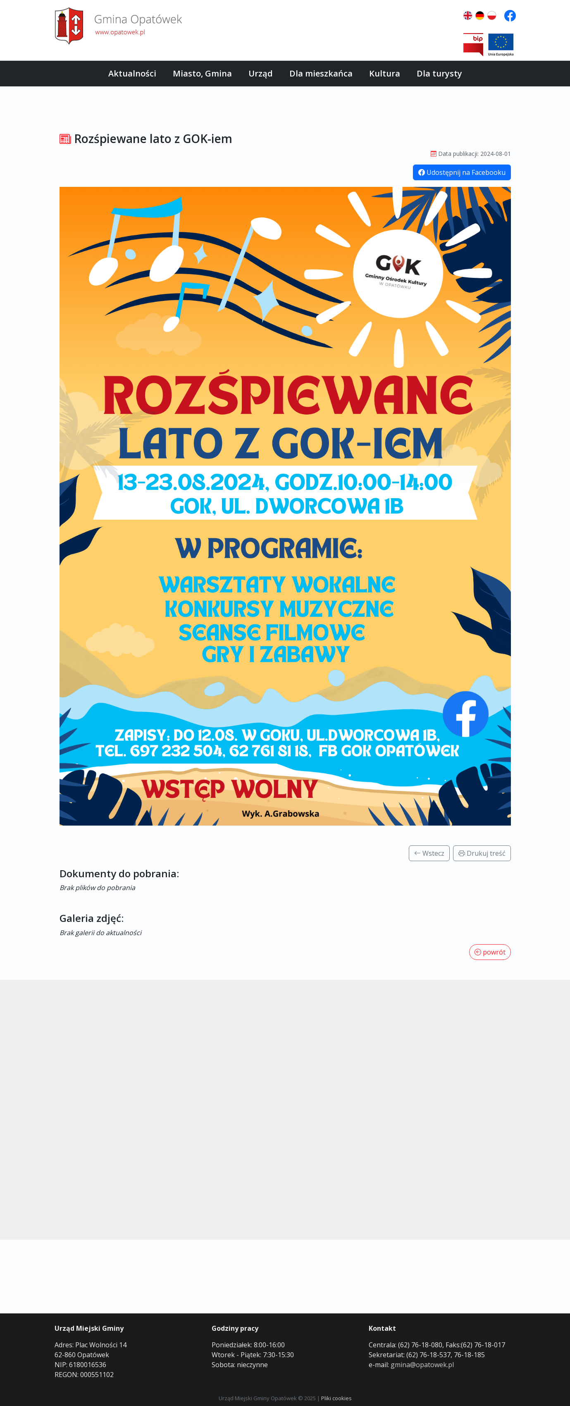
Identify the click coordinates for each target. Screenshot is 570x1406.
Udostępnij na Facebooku (462, 172)
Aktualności (132, 73)
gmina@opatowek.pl (422, 1364)
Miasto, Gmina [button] (202, 73)
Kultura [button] (384, 73)
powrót (490, 952)
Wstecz (429, 853)
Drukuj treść (482, 853)
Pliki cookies (336, 1398)
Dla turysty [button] (439, 73)
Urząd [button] (260, 73)
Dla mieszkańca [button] (321, 73)
